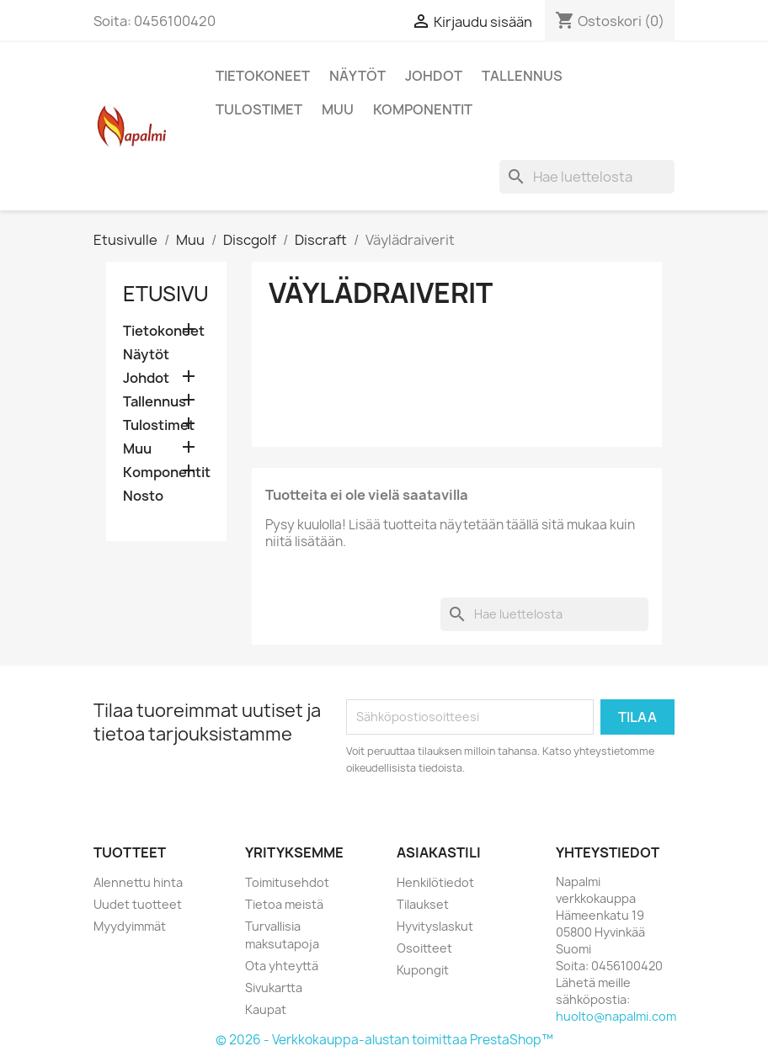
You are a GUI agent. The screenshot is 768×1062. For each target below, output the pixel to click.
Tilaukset (423, 904)
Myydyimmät (129, 926)
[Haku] (587, 177)
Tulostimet (259, 109)
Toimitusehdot (287, 882)
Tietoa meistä (284, 904)
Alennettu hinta (138, 882)
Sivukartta (273, 988)
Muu (338, 109)
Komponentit (422, 109)
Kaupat (265, 1009)
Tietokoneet (263, 75)
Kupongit (423, 970)
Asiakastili (439, 852)
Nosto (143, 496)
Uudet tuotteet (137, 904)
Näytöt (357, 75)
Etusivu (166, 293)
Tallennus (522, 75)
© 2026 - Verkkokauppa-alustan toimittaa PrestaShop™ (384, 1040)
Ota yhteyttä (281, 966)
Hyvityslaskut (435, 926)
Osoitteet (424, 948)
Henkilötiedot (435, 882)
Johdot (433, 75)
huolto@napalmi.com (616, 1016)
